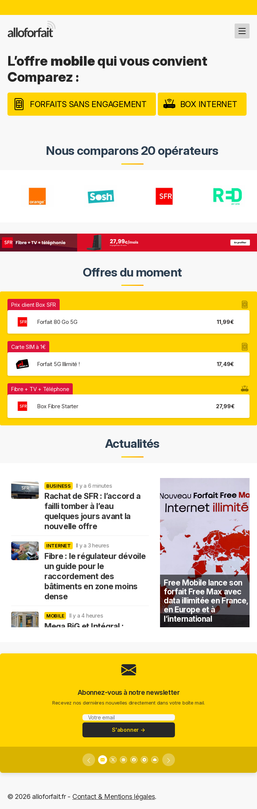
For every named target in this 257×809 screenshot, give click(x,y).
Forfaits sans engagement (88, 104)
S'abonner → (128, 730)
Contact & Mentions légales (113, 796)
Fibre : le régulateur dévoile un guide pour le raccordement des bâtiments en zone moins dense (95, 576)
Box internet (208, 104)
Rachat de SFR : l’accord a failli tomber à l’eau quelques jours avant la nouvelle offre (92, 511)
